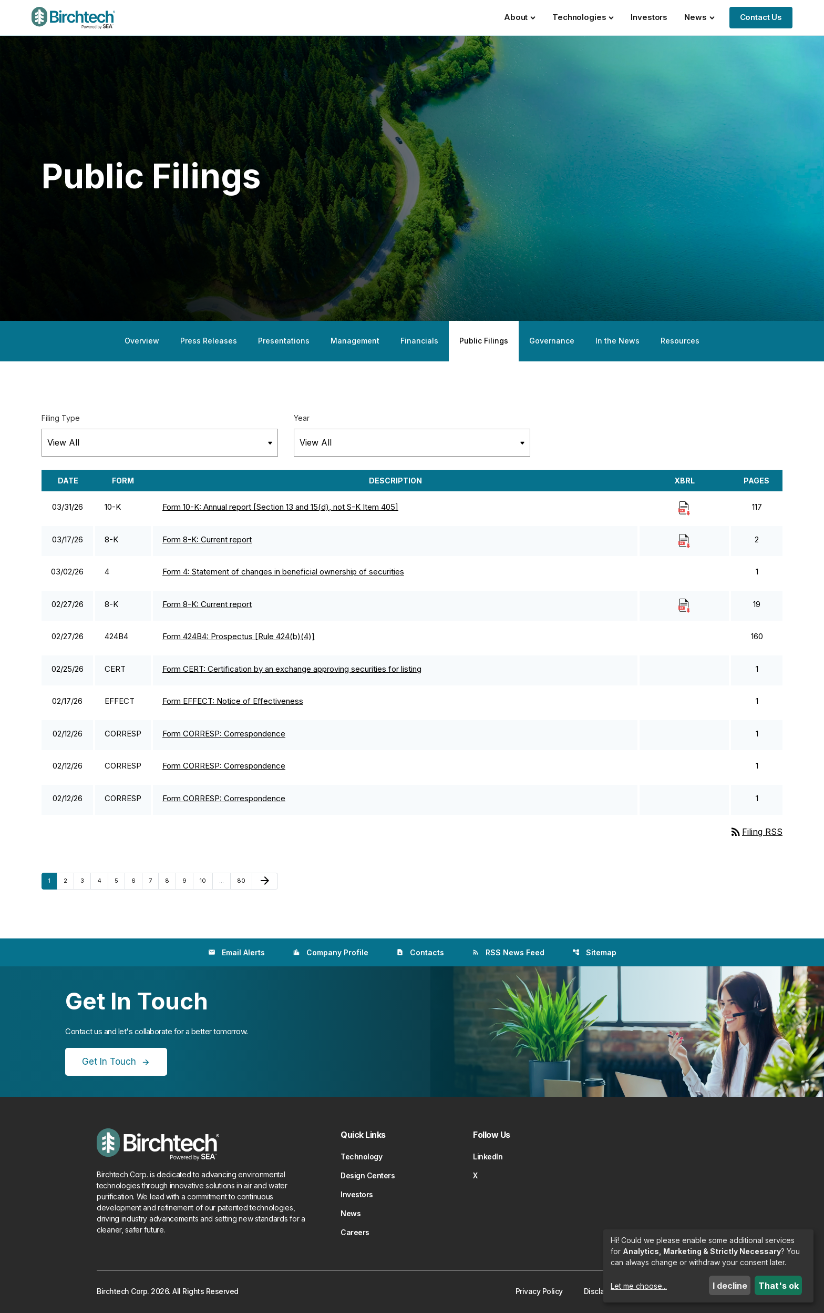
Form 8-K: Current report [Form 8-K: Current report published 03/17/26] (207, 539)
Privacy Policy (539, 1291)
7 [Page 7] (153, 880)
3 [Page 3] (85, 880)
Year (302, 417)
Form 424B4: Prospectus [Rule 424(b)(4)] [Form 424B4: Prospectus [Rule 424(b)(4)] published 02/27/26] (238, 636)
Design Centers (368, 1175)
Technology (361, 1156)
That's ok (778, 1285)
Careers (355, 1232)
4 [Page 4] (102, 880)
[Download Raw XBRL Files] (684, 508)
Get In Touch (109, 1061)
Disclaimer (602, 1291)
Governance (551, 340)
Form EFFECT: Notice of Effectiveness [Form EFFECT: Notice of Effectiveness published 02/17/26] (232, 701)
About (519, 17)
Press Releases (208, 340)
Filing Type (61, 417)
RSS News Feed (508, 952)
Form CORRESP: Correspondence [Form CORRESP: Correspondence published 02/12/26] (223, 734)
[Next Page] (265, 881)
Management (355, 340)
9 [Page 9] (187, 880)
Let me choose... (639, 1285)
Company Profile (330, 952)
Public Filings (483, 340)
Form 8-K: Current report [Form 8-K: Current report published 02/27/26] (207, 604)
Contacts (420, 952)
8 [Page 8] (170, 880)
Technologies (583, 17)
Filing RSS (755, 831)
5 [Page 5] (119, 880)
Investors (649, 17)
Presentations (284, 340)
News (699, 17)
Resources (680, 340)
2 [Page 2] (68, 880)
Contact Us (761, 17)
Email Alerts (236, 952)
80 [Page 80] (243, 880)
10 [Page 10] (206, 880)
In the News (617, 340)
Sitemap (594, 952)
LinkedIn (487, 1156)
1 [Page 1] (52, 880)
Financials (419, 340)
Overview (142, 340)
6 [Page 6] (136, 880)
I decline (730, 1285)
